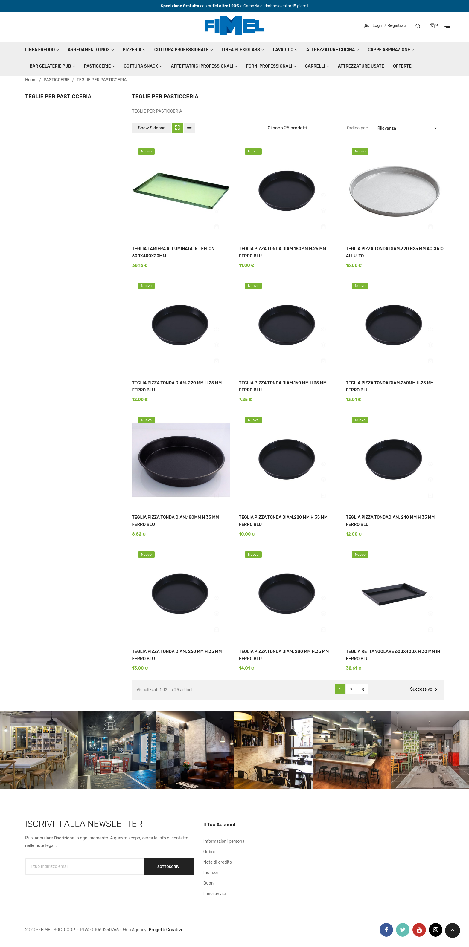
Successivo (424, 689)
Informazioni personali (225, 841)
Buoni (209, 883)
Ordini (209, 851)
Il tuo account (219, 824)
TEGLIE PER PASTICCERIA (58, 97)
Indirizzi (210, 872)
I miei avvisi (214, 893)
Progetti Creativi (165, 929)
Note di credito (217, 862)
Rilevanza (408, 127)
